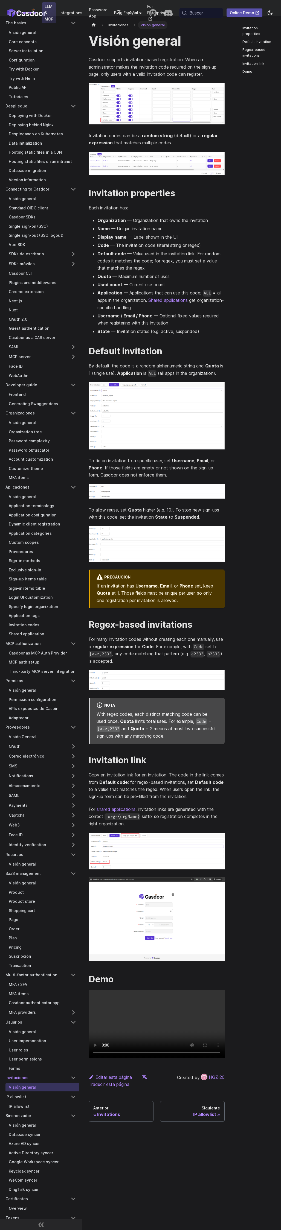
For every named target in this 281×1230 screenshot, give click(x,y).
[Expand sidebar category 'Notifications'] (73, 776)
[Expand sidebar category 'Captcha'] (73, 815)
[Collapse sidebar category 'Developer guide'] (73, 385)
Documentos (26, 12)
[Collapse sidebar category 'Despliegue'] (73, 106)
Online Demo (244, 12)
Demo (247, 71)
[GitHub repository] (153, 12)
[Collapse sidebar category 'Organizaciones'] (73, 413)
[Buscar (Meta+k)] (201, 13)
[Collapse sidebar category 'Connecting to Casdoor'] (73, 189)
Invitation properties (251, 31)
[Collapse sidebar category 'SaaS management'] (73, 873)
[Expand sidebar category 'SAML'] (73, 347)
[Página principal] (94, 25)
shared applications (116, 809)
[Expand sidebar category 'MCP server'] (73, 356)
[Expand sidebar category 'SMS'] (73, 766)
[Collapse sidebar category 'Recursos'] (73, 854)
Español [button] (127, 12)
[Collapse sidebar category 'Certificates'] (73, 1198)
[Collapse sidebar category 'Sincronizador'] (73, 1115)
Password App (98, 12)
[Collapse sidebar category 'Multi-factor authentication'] (73, 975)
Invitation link (253, 64)
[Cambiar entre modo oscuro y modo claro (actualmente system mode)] (270, 12)
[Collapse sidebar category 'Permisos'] (73, 680)
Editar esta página (110, 1077)
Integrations (70, 12)
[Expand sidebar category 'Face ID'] (73, 835)
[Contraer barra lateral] (41, 1224)
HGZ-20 (213, 1077)
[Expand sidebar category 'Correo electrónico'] (73, 756)
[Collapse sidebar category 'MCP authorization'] (73, 643)
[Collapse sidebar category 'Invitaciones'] (73, 1077)
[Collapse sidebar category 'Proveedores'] (73, 727)
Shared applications (168, 300)
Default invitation (256, 42)
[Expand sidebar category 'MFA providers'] (73, 1012)
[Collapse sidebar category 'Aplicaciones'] (73, 487)
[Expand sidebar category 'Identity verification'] (73, 844)
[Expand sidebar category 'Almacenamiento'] (73, 785)
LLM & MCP (49, 12)
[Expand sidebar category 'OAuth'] (73, 746)
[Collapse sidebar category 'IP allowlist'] (73, 1096)
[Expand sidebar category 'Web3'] (73, 825)
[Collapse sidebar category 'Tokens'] (73, 1218)
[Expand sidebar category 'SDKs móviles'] (73, 263)
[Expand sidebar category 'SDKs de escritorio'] (73, 254)
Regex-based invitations (253, 52)
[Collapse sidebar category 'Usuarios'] (73, 1022)
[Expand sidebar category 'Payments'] (73, 805)
